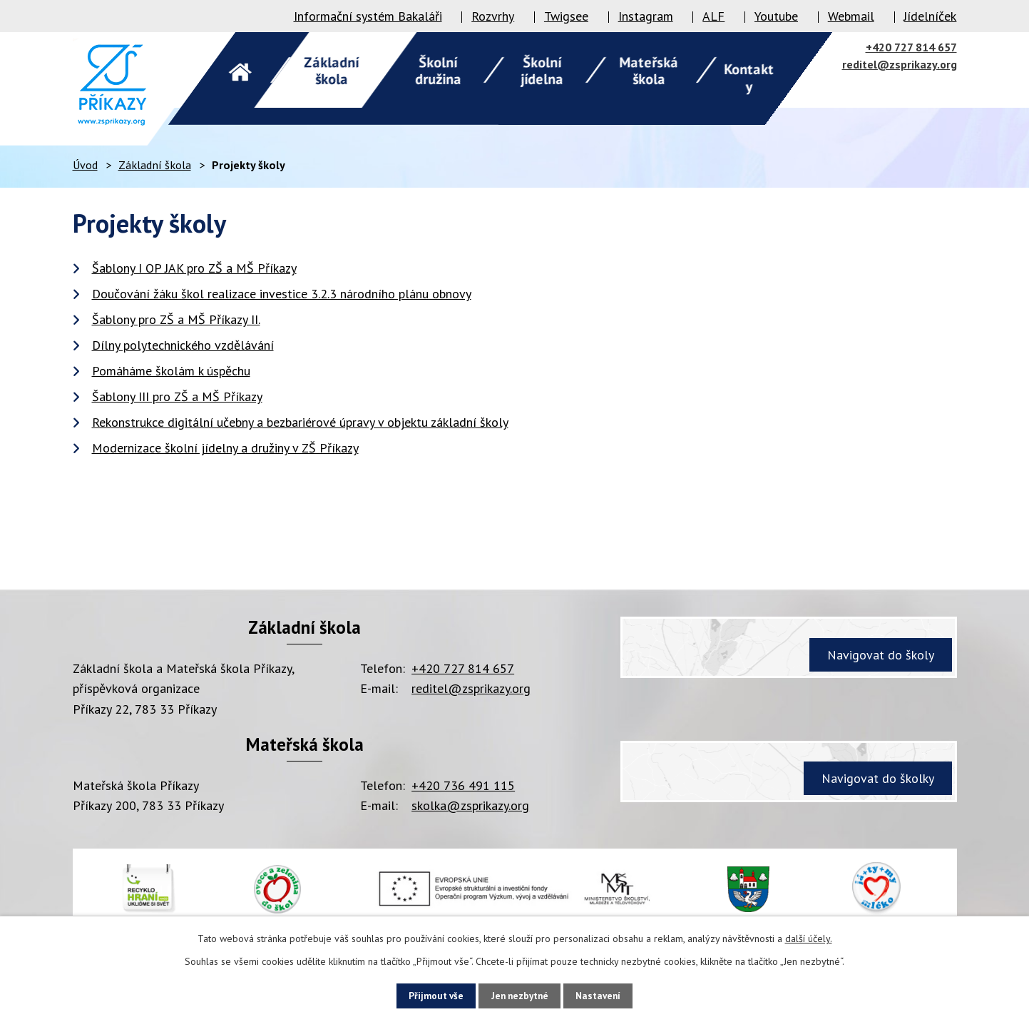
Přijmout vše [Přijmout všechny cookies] (426, 994)
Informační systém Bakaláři (368, 16)
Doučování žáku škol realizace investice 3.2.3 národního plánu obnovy (281, 293)
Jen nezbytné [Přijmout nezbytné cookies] (520, 994)
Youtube (776, 16)
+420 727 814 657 (911, 47)
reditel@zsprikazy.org (899, 64)
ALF (713, 16)
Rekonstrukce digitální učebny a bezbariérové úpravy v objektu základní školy (300, 422)
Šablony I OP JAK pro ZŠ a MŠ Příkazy (194, 268)
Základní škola (154, 165)
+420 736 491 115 (463, 785)
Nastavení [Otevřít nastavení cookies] (609, 994)
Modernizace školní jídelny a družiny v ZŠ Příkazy (225, 448)
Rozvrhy (492, 16)
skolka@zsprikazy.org (470, 805)
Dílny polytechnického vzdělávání (183, 345)
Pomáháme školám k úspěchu (171, 371)
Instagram (645, 16)
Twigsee (566, 16)
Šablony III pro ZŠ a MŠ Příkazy (177, 396)
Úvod (85, 165)
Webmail (851, 16)
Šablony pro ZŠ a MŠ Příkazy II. (176, 319)
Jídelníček (929, 16)
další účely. (808, 937)
